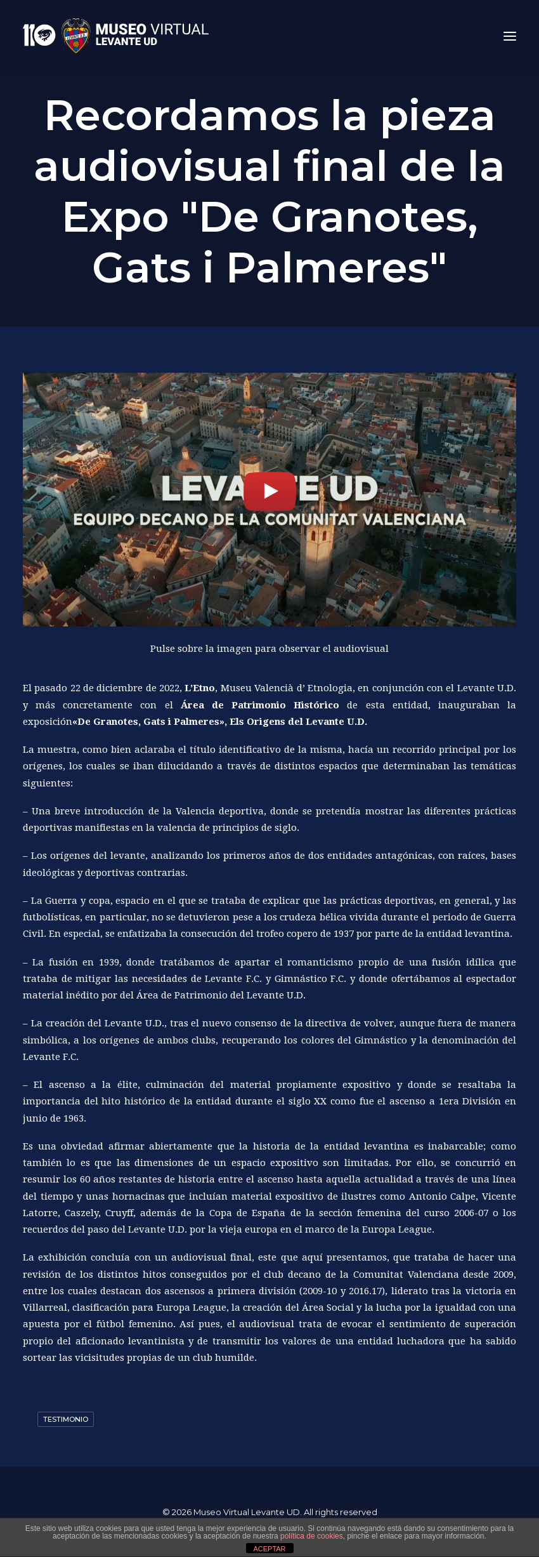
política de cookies (311, 1536)
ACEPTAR (269, 1549)
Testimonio (65, 1419)
